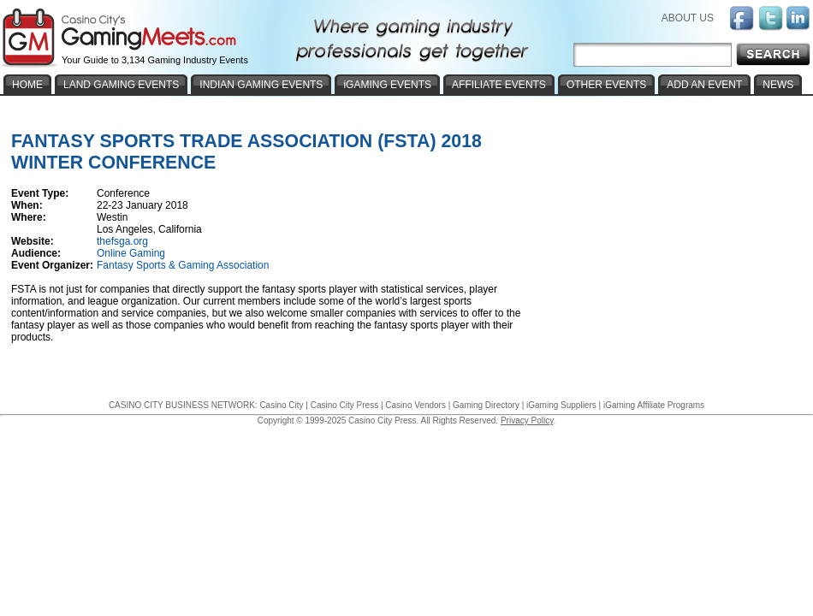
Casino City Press (344, 405)
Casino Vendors (415, 405)
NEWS (778, 85)
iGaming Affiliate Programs (653, 405)
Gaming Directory (486, 405)
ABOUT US (688, 18)
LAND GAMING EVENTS (121, 85)
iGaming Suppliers (561, 405)
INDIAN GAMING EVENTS (261, 85)
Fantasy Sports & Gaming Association (183, 265)
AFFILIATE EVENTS (499, 85)
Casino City (281, 405)
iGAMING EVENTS (387, 85)
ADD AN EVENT (704, 85)
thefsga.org (122, 241)
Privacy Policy (527, 420)
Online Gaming (131, 253)
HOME (27, 85)
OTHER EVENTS (606, 85)
